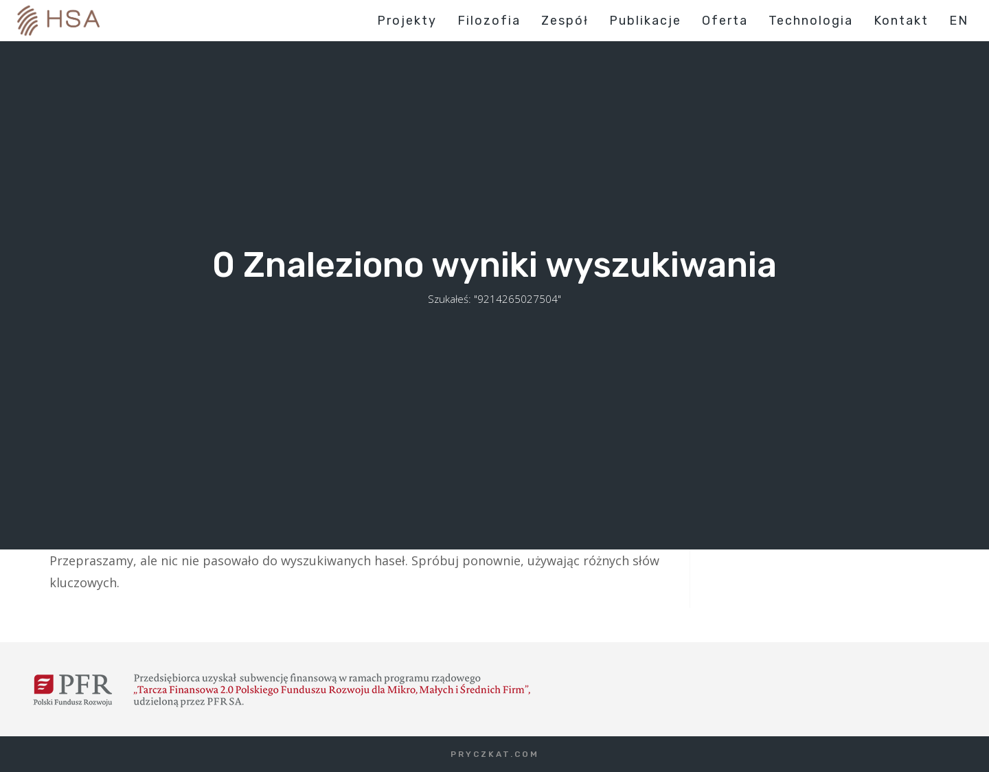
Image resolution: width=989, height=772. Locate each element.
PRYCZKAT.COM (495, 754)
